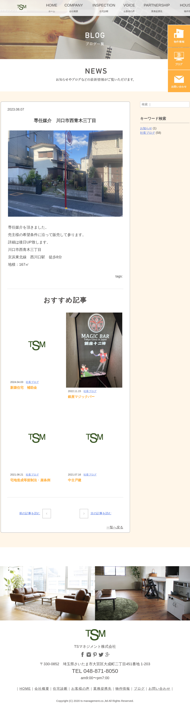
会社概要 (42, 689)
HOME (25, 689)
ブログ (139, 689)
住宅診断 (60, 689)
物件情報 (122, 689)
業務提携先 (102, 689)
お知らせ (146, 128)
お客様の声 (80, 689)
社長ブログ (32, 382)
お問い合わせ (159, 689)
